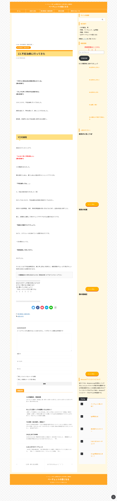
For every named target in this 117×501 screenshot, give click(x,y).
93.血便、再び (93, 105)
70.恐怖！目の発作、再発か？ (35, 422)
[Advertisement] (31, 28)
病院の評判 (21, 316)
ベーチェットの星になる (58, 6)
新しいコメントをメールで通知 (27, 376)
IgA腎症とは (94, 439)
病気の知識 (61, 11)
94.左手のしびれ (93, 92)
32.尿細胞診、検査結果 (33, 397)
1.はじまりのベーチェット (34, 447)
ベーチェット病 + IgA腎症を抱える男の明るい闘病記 (58, 492)
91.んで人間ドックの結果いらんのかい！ (39, 409)
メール (19, 361)
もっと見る (91, 210)
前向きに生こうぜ (75, 11)
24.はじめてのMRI (32, 434)
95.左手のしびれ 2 (94, 80)
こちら (85, 39)
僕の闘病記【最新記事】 (47, 11)
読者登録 (84, 58)
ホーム (18, 11)
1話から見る (33, 11)
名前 (19, 354)
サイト (19, 369)
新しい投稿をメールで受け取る (27, 379)
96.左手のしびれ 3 (94, 67)
